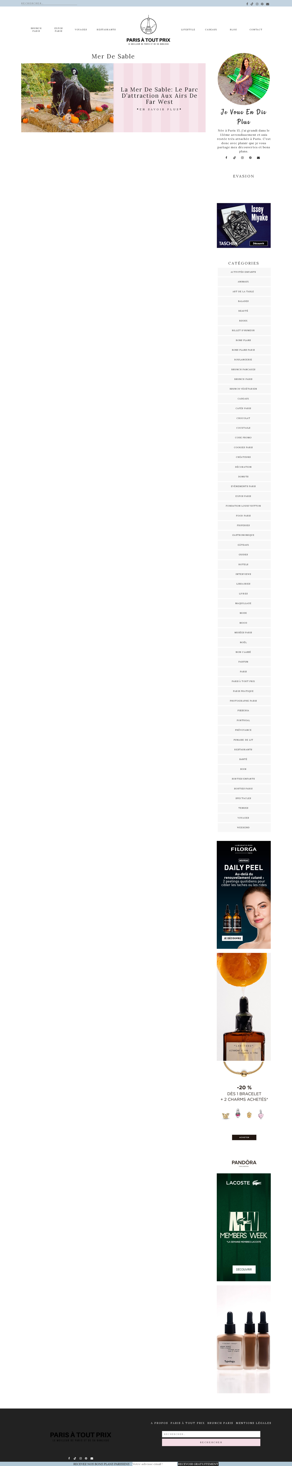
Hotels (243, 564)
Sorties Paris (243, 788)
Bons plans (243, 340)
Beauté (243, 311)
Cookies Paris (243, 447)
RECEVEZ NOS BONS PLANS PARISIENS (101, 1464)
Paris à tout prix (243, 681)
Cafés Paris (243, 408)
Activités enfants (243, 272)
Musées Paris (243, 632)
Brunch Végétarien (243, 389)
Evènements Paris (243, 486)
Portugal (243, 720)
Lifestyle (188, 29)
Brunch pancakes (243, 369)
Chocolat (243, 418)
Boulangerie (243, 359)
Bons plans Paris (243, 350)
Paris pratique (243, 691)
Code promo (243, 437)
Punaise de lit (243, 740)
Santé (243, 759)
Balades (243, 301)
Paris (243, 671)
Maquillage (243, 603)
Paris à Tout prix (188, 1423)
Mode (243, 613)
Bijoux (243, 320)
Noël (243, 642)
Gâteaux (243, 545)
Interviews (243, 574)
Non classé (243, 652)
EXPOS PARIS (58, 29)
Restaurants (106, 29)
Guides (243, 554)
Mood (243, 623)
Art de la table (243, 291)
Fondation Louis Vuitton (243, 506)
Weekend (243, 827)
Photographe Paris (243, 701)
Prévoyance (243, 730)
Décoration (243, 467)
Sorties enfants (243, 778)
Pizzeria (243, 710)
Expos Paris (243, 496)
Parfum (243, 661)
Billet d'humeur (243, 330)
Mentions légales (254, 1423)
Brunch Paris (36, 29)
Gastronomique (243, 535)
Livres (243, 593)
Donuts (243, 476)
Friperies (243, 525)
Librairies (243, 583)
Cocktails (243, 428)
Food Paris (243, 515)
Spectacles (243, 798)
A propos (159, 1423)
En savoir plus (160, 109)
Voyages (81, 29)
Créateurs (243, 457)
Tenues (243, 808)
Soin (243, 769)
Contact (256, 29)
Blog (233, 29)
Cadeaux (211, 29)
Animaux (243, 281)
